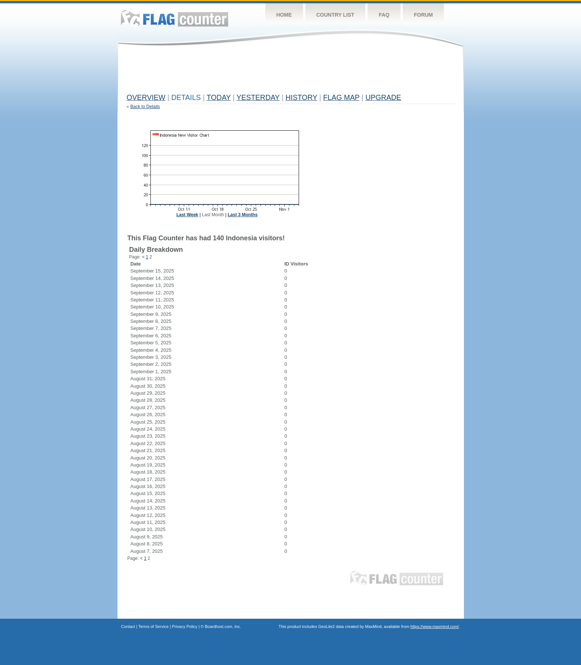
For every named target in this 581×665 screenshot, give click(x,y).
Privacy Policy (184, 626)
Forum (423, 15)
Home (284, 15)
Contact (128, 626)
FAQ (384, 15)
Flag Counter (174, 18)
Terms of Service (153, 626)
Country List (335, 15)
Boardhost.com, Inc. (223, 626)
